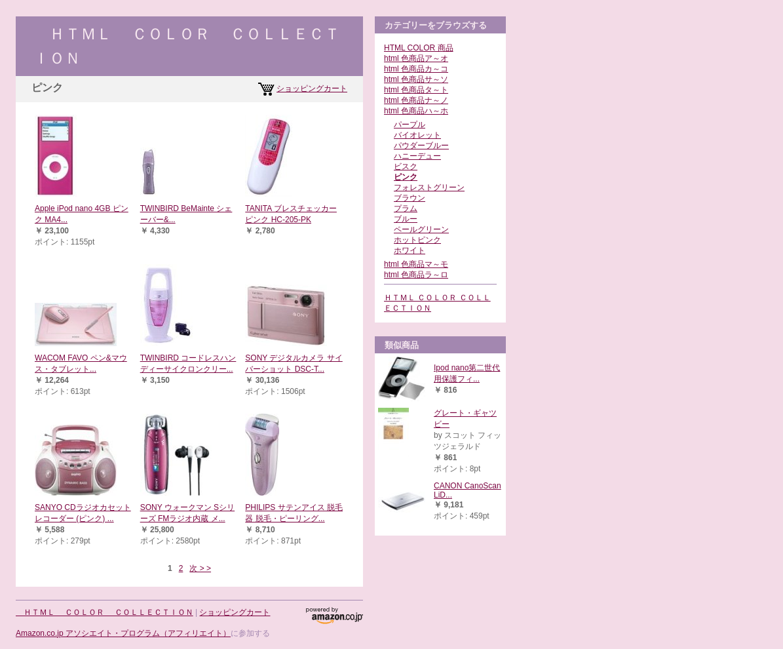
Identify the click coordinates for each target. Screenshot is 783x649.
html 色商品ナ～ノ (416, 100)
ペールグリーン (421, 229)
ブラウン (409, 198)
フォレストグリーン (429, 187)
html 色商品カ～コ (416, 68)
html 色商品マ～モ (416, 264)
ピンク (405, 177)
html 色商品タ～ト (416, 89)
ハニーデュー (417, 156)
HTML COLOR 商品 (418, 47)
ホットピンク (417, 240)
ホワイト (409, 250)
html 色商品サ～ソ (416, 79)
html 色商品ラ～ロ (416, 274)
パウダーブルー (421, 145)
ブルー (405, 219)
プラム (405, 208)
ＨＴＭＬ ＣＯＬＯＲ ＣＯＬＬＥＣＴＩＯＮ (104, 612)
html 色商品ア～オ (416, 58)
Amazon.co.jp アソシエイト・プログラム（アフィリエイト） (123, 633)
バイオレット (417, 135)
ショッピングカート (312, 88)
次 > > (200, 568)
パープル (409, 124)
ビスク (405, 166)
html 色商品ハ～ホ (416, 110)
